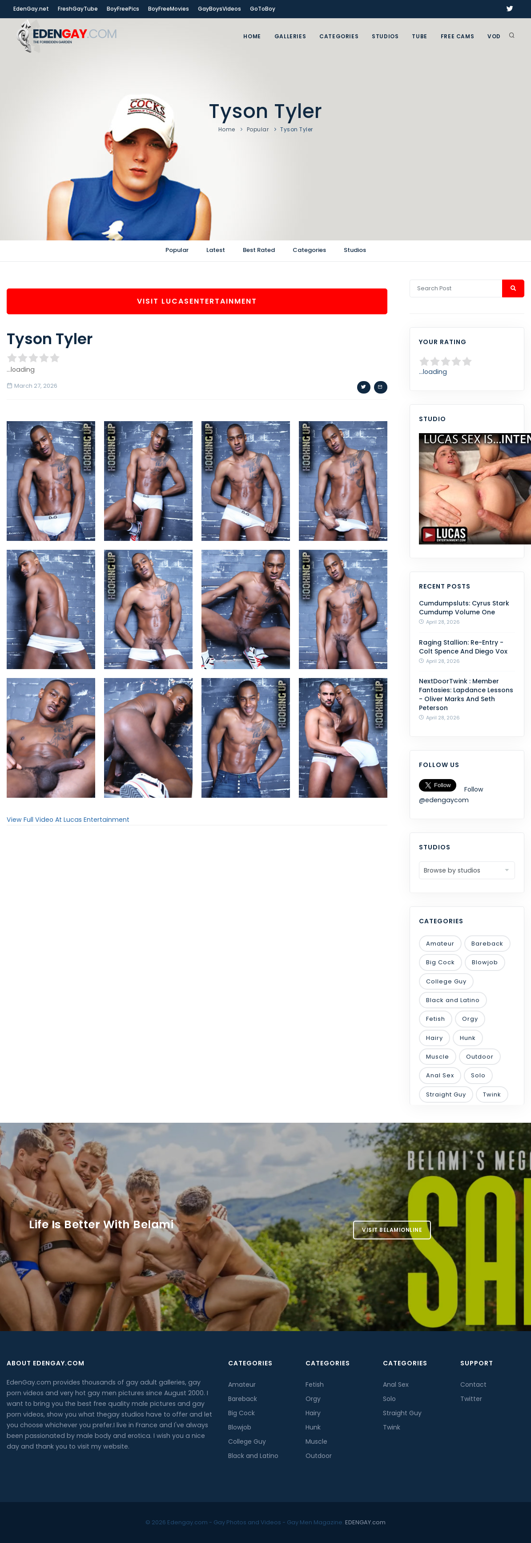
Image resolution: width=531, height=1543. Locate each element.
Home (252, 36)
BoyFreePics (123, 8)
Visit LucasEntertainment (197, 301)
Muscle (437, 1056)
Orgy (470, 1019)
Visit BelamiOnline (392, 1230)
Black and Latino (453, 1000)
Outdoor (480, 1056)
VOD (494, 36)
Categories (338, 36)
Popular (258, 129)
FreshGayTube (78, 8)
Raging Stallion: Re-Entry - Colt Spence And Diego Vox (463, 647)
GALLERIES (290, 36)
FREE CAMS (457, 36)
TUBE (419, 36)
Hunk (468, 1038)
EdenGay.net (31, 8)
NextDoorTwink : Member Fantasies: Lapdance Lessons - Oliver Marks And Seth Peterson (466, 694)
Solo (478, 1075)
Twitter (471, 1398)
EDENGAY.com (365, 1522)
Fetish (435, 1019)
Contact (473, 1384)
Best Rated (259, 250)
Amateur (440, 943)
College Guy (446, 981)
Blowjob (485, 962)
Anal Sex (440, 1075)
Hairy (434, 1038)
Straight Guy (446, 1094)
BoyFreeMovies (168, 8)
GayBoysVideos (219, 8)
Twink (492, 1094)
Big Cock (440, 962)
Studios (385, 36)
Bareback (487, 943)
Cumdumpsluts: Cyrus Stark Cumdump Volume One (464, 608)
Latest (215, 250)
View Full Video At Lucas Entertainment (68, 819)
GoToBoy (262, 8)
